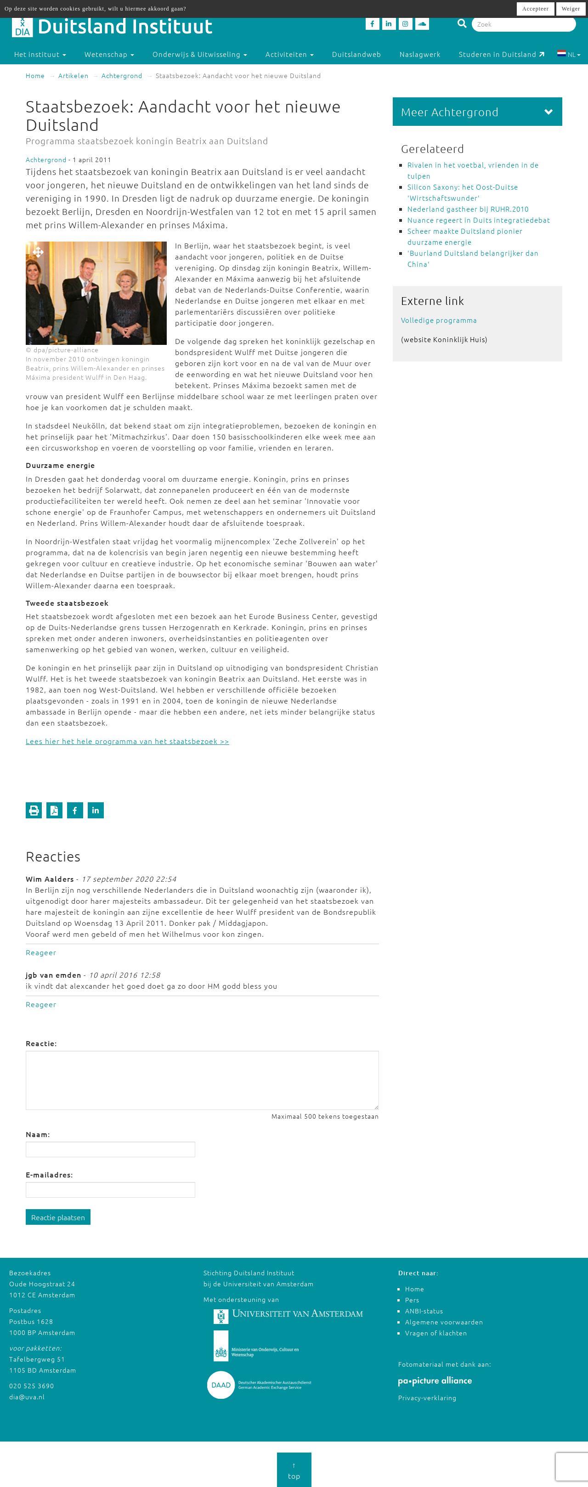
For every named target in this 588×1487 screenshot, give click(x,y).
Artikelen (73, 75)
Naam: (38, 1134)
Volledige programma (439, 320)
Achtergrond (122, 75)
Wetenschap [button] (109, 54)
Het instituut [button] (40, 54)
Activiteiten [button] (290, 54)
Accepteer (535, 9)
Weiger (571, 9)
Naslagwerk (420, 54)
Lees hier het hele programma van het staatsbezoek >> (127, 741)
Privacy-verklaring (427, 1397)
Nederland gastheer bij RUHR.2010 (468, 209)
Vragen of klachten (436, 1332)
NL (569, 54)
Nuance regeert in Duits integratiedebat (478, 220)
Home (35, 75)
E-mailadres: (49, 1174)
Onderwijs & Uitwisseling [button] (200, 54)
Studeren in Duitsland (502, 54)
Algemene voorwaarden (444, 1321)
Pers (412, 1299)
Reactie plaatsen (58, 1217)
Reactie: (41, 1043)
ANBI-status (424, 1310)
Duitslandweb (356, 54)
